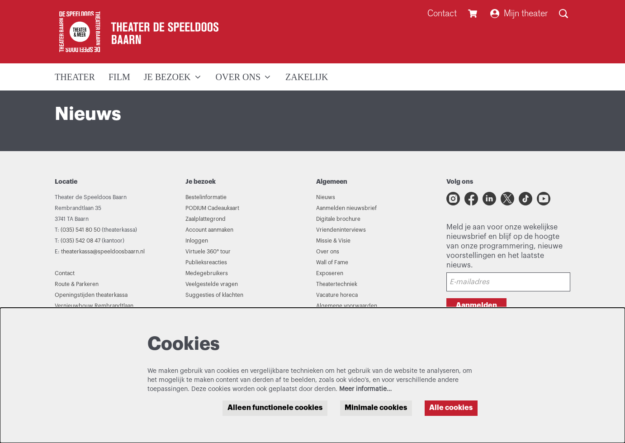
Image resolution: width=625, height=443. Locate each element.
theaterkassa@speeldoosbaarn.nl (103, 251)
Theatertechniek (336, 284)
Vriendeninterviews (341, 230)
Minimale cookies (376, 407)
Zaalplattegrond (205, 219)
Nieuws (325, 197)
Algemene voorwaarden (346, 306)
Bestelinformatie (206, 197)
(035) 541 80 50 (80, 230)
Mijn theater (519, 13)
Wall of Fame (332, 262)
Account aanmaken (209, 230)
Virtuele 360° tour (208, 251)
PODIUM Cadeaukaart (212, 208)
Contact (442, 13)
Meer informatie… (365, 389)
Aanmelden (476, 305)
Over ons (327, 251)
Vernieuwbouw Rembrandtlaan (94, 306)
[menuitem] (75, 77)
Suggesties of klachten (214, 295)
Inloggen (196, 240)
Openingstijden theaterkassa (91, 295)
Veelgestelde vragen (211, 284)
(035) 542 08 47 (80, 240)
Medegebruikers (206, 273)
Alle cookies (451, 407)
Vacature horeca (337, 295)
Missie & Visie (333, 240)
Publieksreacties (206, 262)
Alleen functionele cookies (274, 407)
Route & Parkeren (77, 284)
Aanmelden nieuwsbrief (346, 208)
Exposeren (329, 273)
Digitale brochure (338, 219)
